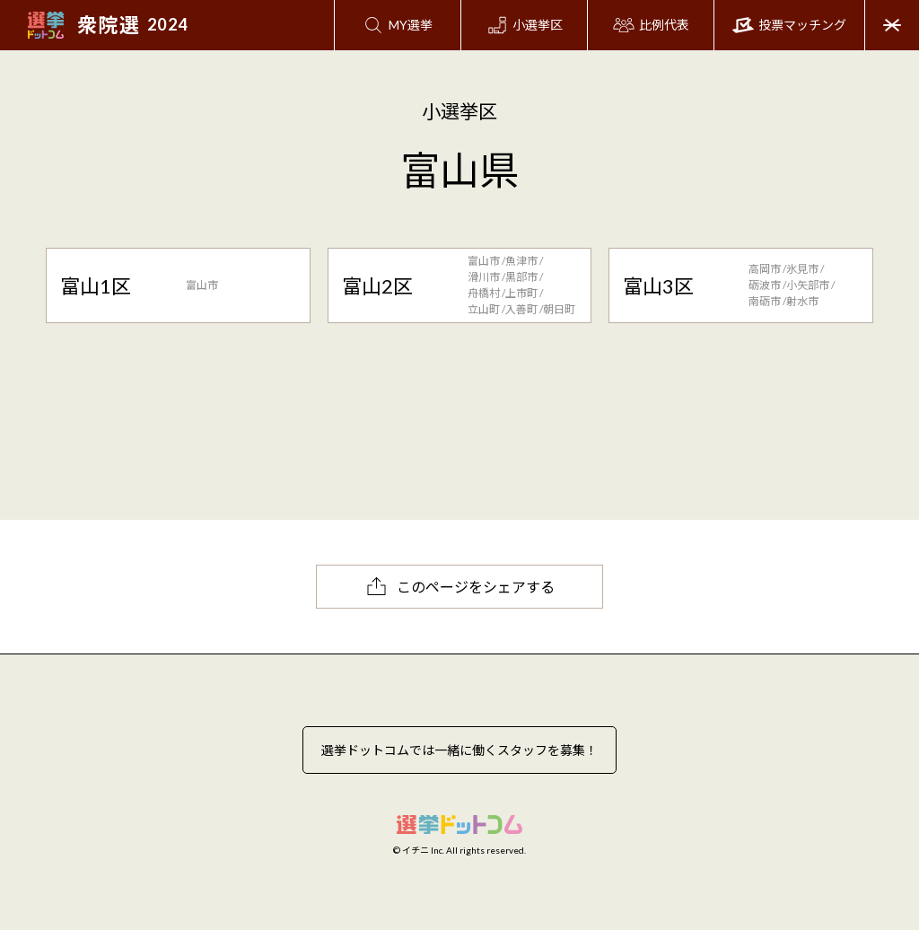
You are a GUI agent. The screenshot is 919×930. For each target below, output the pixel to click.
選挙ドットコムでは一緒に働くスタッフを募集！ (459, 750)
